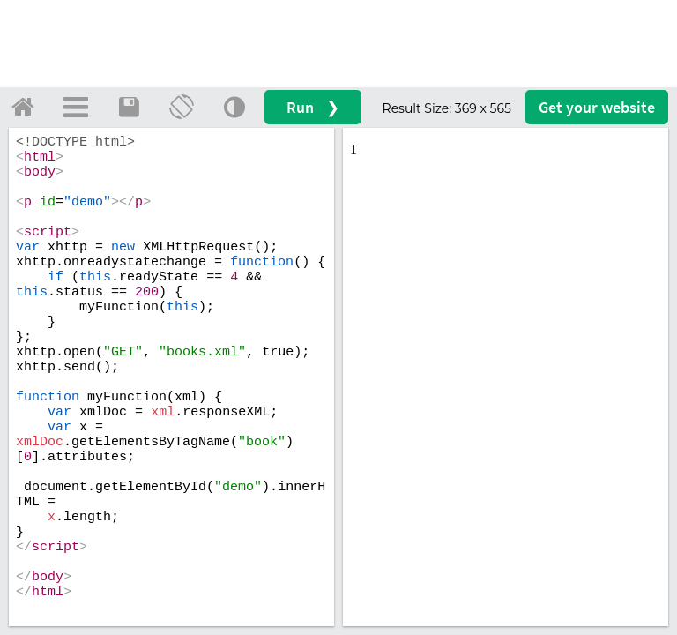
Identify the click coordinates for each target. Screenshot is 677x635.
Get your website (597, 107)
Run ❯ (312, 107)
